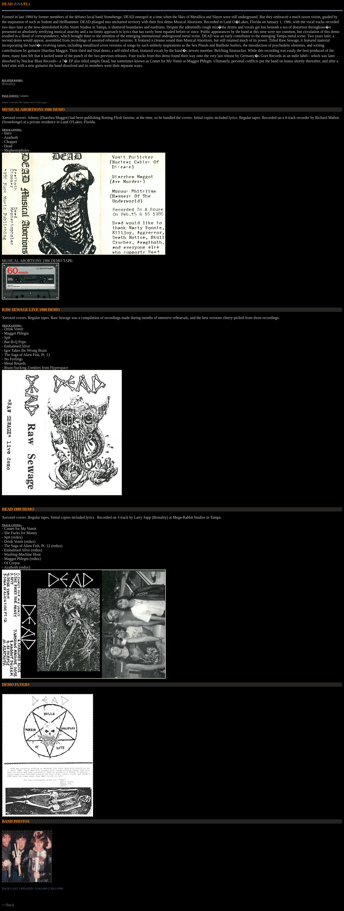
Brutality (9, 84)
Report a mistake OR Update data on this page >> (25, 102)
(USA (18, 4)
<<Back (8, 905)
